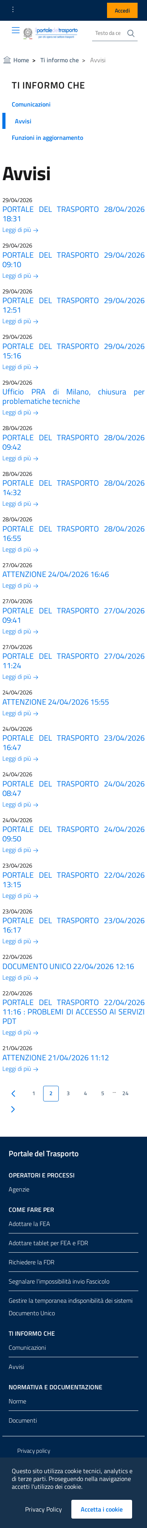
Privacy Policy (43, 1509)
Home (21, 60)
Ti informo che (59, 60)
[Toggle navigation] (16, 30)
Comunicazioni (31, 104)
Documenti (23, 1420)
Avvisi (23, 121)
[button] (12, 9)
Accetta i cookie (106, 1509)
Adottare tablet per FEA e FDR (48, 1243)
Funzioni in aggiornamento (47, 137)
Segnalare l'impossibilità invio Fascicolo (59, 1281)
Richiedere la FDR (31, 1262)
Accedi (122, 10)
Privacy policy (33, 1450)
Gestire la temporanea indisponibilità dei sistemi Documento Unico (70, 1307)
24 (125, 1093)
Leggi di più (20, 229)
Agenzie (19, 1189)
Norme (17, 1401)
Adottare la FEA (29, 1223)
